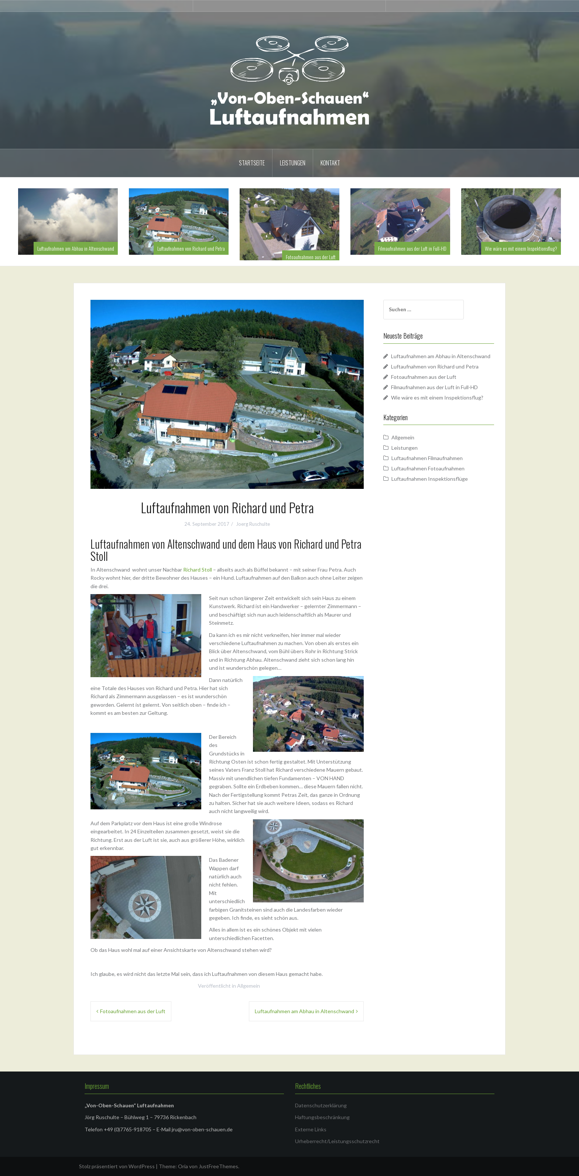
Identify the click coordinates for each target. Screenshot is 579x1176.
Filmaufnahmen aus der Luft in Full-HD (412, 248)
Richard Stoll (197, 569)
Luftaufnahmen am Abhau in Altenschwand (75, 248)
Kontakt (330, 162)
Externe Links (310, 1129)
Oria (183, 1166)
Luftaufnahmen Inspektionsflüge (429, 479)
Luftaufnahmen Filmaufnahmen (427, 458)
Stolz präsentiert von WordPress (117, 1166)
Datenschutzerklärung (321, 1105)
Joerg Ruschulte (253, 524)
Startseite (252, 162)
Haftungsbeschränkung (322, 1117)
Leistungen (292, 162)
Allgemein (248, 986)
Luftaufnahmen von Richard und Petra (191, 248)
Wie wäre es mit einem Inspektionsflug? (521, 248)
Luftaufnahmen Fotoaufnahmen (428, 468)
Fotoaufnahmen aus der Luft (311, 257)
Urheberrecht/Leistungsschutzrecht (337, 1141)
